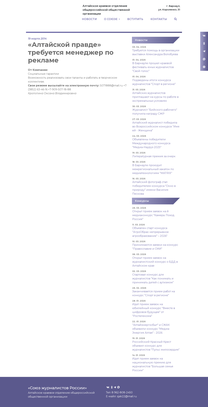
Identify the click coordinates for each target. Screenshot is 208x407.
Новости (141, 40)
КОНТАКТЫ (158, 19)
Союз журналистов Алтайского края (53, 17)
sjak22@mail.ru (127, 396)
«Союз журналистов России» (57, 388)
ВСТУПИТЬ (135, 19)
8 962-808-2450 (122, 392)
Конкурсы (142, 200)
